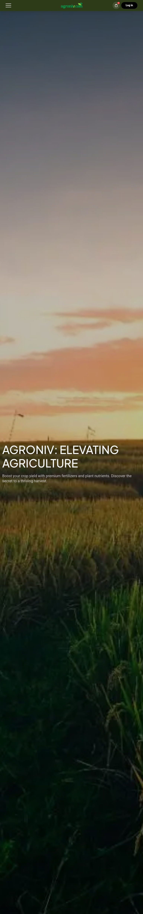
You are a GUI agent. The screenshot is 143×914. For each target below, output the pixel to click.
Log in (129, 5)
